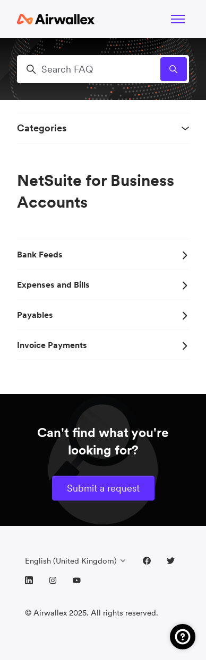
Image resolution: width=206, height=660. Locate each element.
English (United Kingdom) (76, 561)
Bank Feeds (103, 254)
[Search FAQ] (103, 69)
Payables (103, 314)
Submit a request (103, 488)
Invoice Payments (103, 345)
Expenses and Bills (103, 284)
